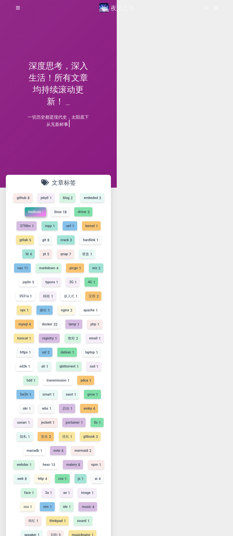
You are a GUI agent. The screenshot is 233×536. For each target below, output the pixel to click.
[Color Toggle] (215, 8)
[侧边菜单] (18, 7)
